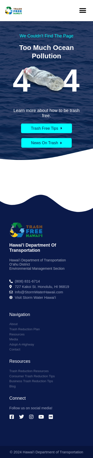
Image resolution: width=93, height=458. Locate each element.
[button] (82, 10)
